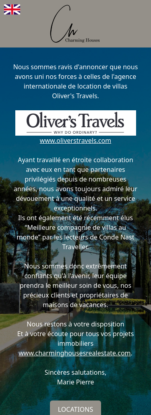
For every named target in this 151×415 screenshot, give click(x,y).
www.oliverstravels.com (75, 140)
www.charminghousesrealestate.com (74, 353)
